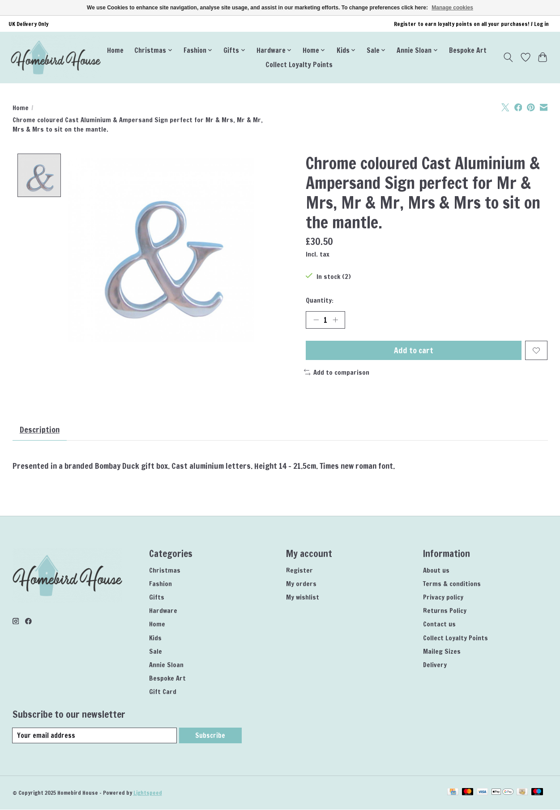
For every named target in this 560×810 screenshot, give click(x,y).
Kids (155, 638)
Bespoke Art (468, 50)
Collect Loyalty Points (299, 64)
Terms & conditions (452, 584)
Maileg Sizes (442, 651)
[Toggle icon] (507, 57)
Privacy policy (443, 597)
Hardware (163, 611)
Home (115, 50)
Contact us (439, 624)
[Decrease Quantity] (315, 319)
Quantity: (319, 300)
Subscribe (210, 736)
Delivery (435, 665)
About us (436, 570)
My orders (301, 584)
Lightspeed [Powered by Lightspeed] (147, 793)
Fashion (160, 584)
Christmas (164, 570)
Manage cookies (452, 7)
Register (299, 570)
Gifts (156, 597)
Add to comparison (337, 372)
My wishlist (302, 597)
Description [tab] (40, 430)
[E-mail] (95, 736)
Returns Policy (444, 611)
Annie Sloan (166, 665)
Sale (155, 651)
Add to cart (413, 350)
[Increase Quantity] (335, 319)
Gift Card (162, 692)
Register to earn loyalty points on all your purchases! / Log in (471, 24)
